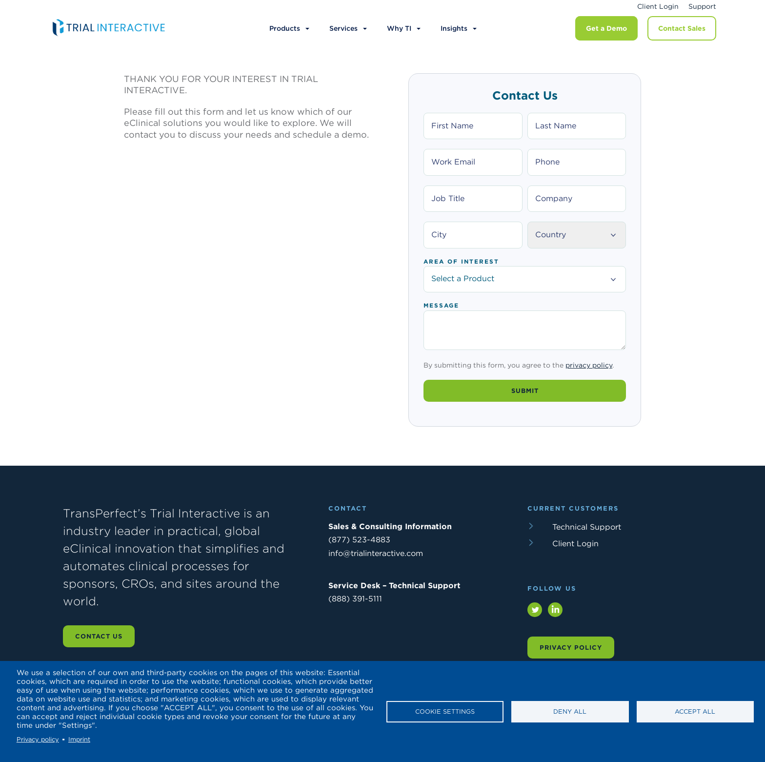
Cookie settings (445, 711)
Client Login (658, 6)
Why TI (399, 28)
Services (343, 28)
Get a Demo (606, 28)
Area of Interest (461, 261)
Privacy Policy (571, 655)
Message (441, 305)
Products (284, 28)
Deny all (569, 711)
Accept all (695, 711)
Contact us (98, 643)
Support (702, 6)
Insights (454, 28)
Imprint (79, 739)
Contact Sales (681, 28)
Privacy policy (38, 739)
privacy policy (588, 372)
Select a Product (524, 278)
